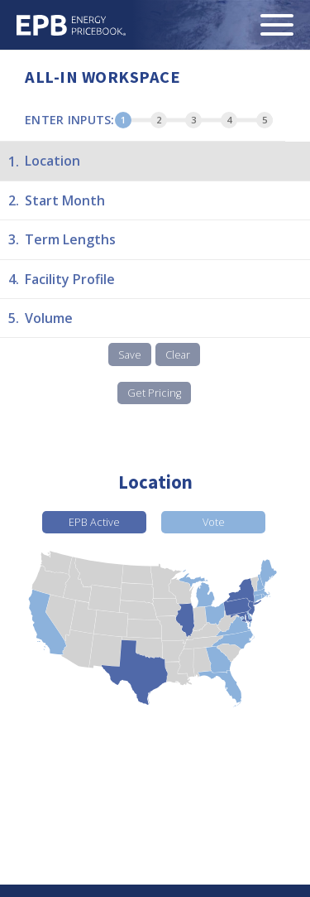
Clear (177, 354)
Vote (214, 521)
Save (129, 354)
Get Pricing (154, 392)
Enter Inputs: (70, 120)
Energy (71, 25)
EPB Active (94, 521)
